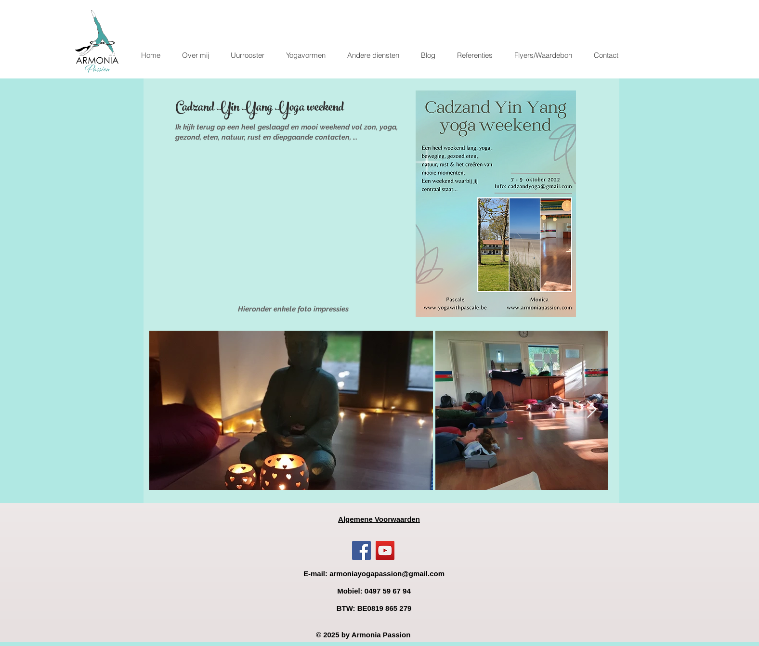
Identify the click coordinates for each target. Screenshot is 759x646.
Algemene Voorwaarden (379, 519)
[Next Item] (591, 410)
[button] (305, 55)
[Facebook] (361, 550)
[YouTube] (385, 550)
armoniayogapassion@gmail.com (387, 573)
